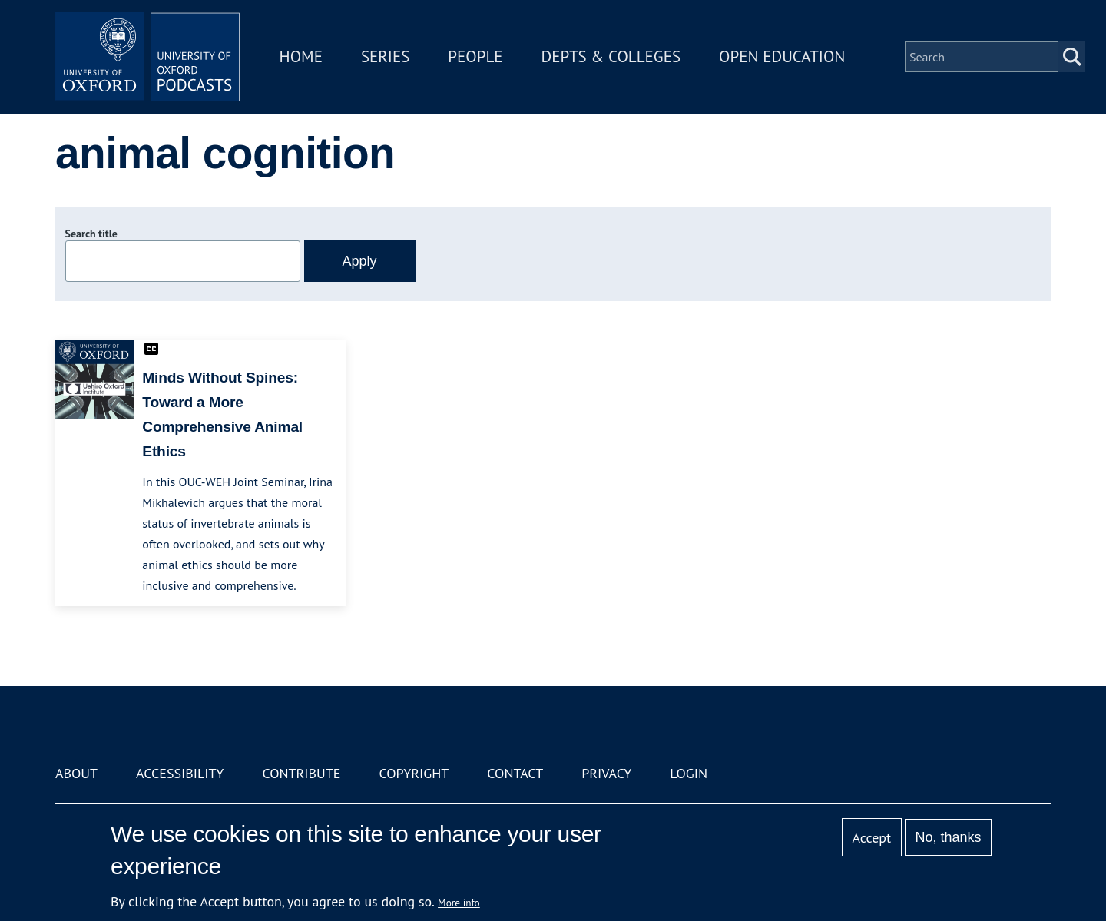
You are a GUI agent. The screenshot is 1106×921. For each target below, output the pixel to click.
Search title (91, 233)
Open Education (782, 56)
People (475, 56)
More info (459, 902)
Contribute (301, 773)
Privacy (606, 773)
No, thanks (948, 837)
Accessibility (180, 773)
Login (688, 773)
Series (385, 56)
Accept (871, 837)
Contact (515, 773)
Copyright (414, 773)
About (76, 773)
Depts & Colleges (611, 56)
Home (301, 56)
